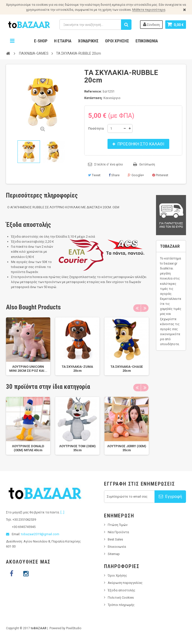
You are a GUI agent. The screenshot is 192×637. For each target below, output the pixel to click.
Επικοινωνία (147, 40)
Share (114, 175)
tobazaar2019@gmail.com (40, 534)
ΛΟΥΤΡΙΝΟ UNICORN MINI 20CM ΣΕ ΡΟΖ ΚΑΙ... (28, 369)
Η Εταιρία (63, 40)
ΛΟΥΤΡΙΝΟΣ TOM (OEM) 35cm (77, 448)
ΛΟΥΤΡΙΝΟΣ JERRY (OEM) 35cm (126, 448)
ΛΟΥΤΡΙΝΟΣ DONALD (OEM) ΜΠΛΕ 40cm (28, 448)
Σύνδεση (151, 24)
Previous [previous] (137, 308)
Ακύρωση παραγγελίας (125, 583)
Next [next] (144, 308)
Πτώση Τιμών (118, 525)
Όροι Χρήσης (117, 40)
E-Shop (41, 40)
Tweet (94, 175)
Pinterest (160, 175)
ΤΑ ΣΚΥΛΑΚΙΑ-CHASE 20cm (126, 369)
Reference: (93, 91)
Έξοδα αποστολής (121, 590)
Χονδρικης (88, 40)
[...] (62, 512)
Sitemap (114, 554)
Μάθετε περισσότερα (148, 10)
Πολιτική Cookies (121, 597)
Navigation (12, 41)
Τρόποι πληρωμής (121, 605)
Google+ (136, 175)
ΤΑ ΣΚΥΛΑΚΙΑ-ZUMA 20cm (77, 369)
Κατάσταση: (93, 98)
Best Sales (115, 539)
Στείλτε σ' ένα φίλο (108, 164)
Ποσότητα (96, 128)
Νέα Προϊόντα (118, 532)
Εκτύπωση (147, 164)
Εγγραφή (170, 496)
